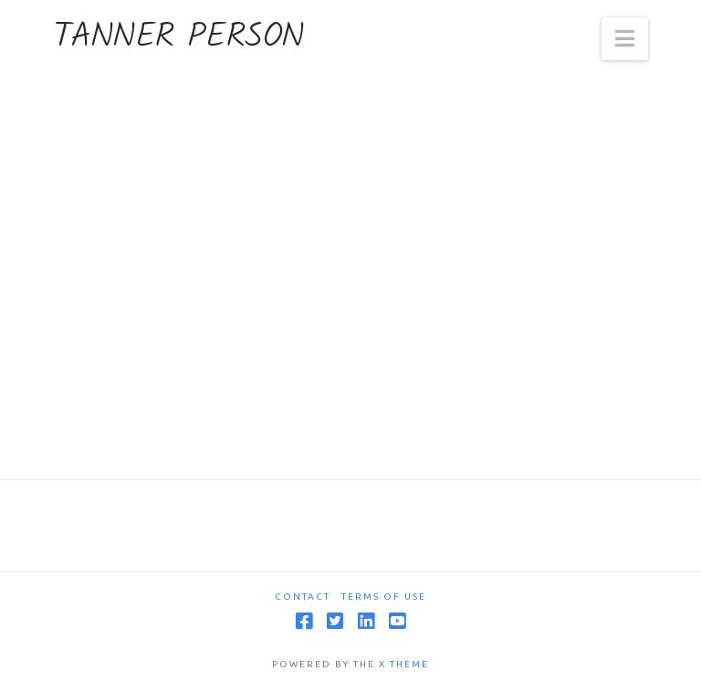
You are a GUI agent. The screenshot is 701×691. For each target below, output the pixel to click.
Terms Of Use (383, 597)
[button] (625, 38)
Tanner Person (178, 37)
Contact (302, 597)
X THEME (404, 664)
